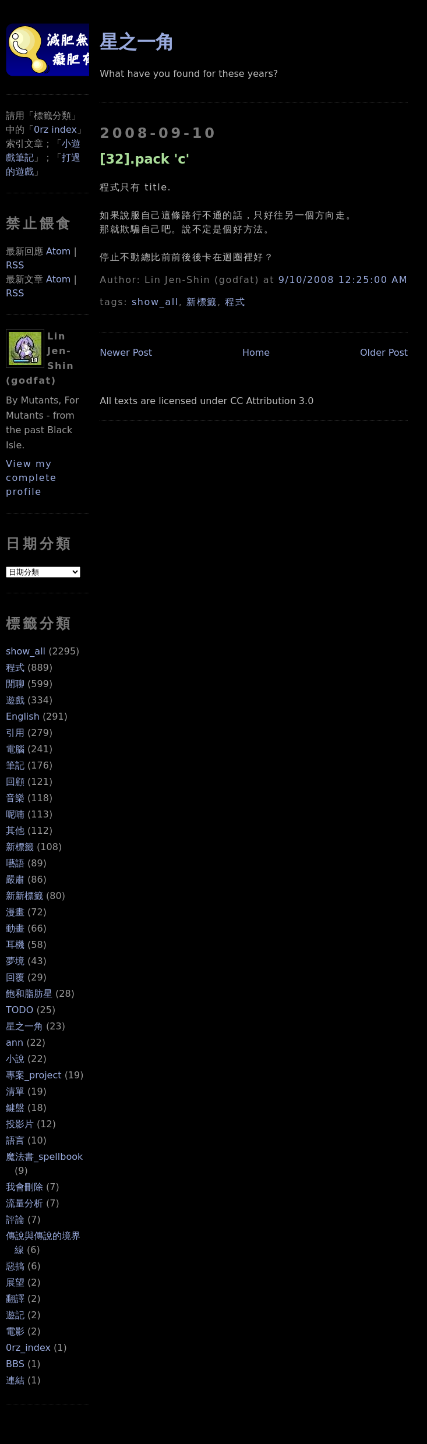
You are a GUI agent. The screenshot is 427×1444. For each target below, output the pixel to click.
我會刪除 (24, 1186)
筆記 (15, 765)
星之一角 (24, 1026)
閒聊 (15, 683)
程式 (15, 667)
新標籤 (20, 846)
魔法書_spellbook (44, 1156)
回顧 (15, 781)
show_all (25, 651)
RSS (15, 265)
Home (256, 352)
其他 (15, 830)
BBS (15, 1363)
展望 (15, 1282)
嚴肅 (15, 879)
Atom (58, 251)
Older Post (384, 352)
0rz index (55, 129)
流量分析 (24, 1203)
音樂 (15, 798)
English (23, 716)
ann (14, 1042)
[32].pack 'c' (144, 159)
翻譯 (15, 1298)
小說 (15, 1058)
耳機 (15, 944)
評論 (15, 1219)
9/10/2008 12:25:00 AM (343, 279)
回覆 (15, 977)
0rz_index (28, 1347)
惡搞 (15, 1266)
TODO (19, 1009)
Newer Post (126, 352)
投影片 (20, 1124)
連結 (15, 1380)
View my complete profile (31, 477)
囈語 (15, 863)
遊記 (15, 1315)
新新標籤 (24, 895)
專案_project (34, 1075)
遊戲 (15, 700)
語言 (15, 1140)
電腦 (15, 749)
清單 (15, 1091)
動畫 (15, 928)
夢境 (15, 961)
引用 (15, 732)
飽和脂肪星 (29, 993)
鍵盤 (15, 1107)
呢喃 (15, 814)
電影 (15, 1331)
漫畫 (15, 912)
